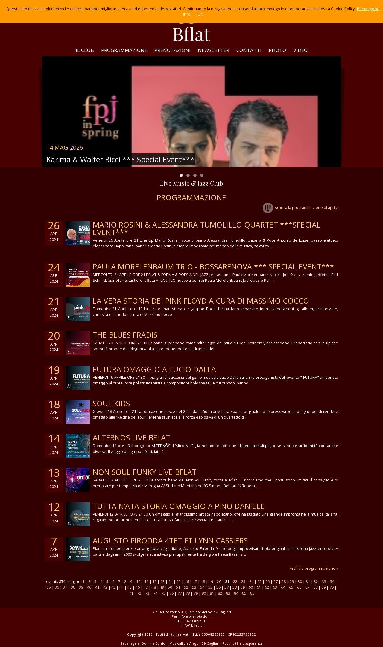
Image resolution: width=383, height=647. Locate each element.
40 (89, 587)
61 (259, 587)
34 (332, 581)
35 (49, 587)
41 (97, 587)
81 (212, 593)
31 (308, 581)
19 (211, 581)
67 (307, 587)
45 (129, 587)
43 (113, 587)
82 (220, 593)
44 (121, 587)
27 (275, 581)
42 (105, 587)
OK (200, 14)
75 (163, 593)
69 (323, 587)
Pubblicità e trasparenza (242, 643)
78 (188, 593)
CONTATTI (249, 50)
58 (234, 587)
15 (179, 581)
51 (178, 587)
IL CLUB (85, 50)
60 (251, 587)
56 (218, 587)
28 (284, 581)
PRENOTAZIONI (172, 50)
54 (202, 587)
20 (219, 581)
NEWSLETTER (213, 50)
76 (171, 593)
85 (244, 593)
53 (194, 587)
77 (179, 593)
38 (73, 587)
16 (187, 581)
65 (291, 587)
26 (267, 581)
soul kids (111, 403)
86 (252, 593)
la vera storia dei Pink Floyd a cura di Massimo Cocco (201, 301)
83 (228, 593)
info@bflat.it (191, 625)
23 (243, 581)
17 (195, 581)
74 (155, 593)
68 (315, 587)
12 (154, 581)
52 (186, 587)
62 (267, 587)
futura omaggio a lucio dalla (154, 369)
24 (251, 581)
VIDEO (300, 50)
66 (299, 587)
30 (300, 581)
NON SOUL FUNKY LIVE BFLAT (145, 472)
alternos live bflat (131, 437)
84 (236, 593)
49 (162, 587)
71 (131, 593)
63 (275, 587)
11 (146, 581)
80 (204, 593)
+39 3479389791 (191, 621)
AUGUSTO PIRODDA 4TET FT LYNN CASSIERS (170, 540)
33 (324, 581)
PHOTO (277, 50)
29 (292, 581)
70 (331, 587)
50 (170, 587)
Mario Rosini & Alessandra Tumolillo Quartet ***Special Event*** (206, 228)
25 (259, 581)
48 (154, 587)
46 (138, 587)
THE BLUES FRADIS (125, 335)
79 (196, 593)
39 (81, 587)
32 (316, 581)
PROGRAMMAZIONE (124, 50)
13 (162, 581)
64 (283, 587)
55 (210, 587)
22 (235, 581)
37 (65, 587)
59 (243, 587)
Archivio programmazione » (314, 568)
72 (139, 593)
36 (57, 587)
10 (138, 581)
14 (170, 581)
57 (226, 587)
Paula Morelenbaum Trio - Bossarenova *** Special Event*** (213, 266)
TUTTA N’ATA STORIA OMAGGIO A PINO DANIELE (179, 506)
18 (203, 581)
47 (146, 587)
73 (147, 593)
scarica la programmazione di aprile (300, 207)
